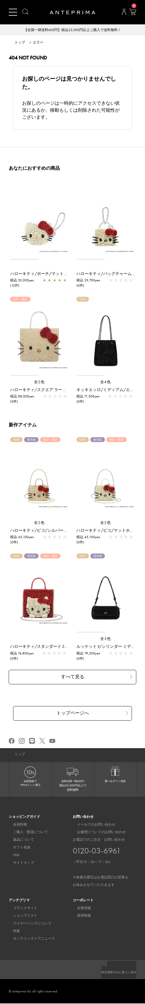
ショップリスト (21, 916)
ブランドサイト (21, 908)
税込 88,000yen (22, 396)
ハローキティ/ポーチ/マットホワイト (45, 273)
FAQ (12, 855)
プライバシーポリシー (118, 967)
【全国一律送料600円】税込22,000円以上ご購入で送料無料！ (72, 30)
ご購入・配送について (26, 832)
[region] (39, 220)
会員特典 (16, 825)
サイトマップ (19, 863)
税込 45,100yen (22, 537)
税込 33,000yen (22, 280)
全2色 (39, 382)
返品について (19, 840)
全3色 (105, 638)
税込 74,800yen (22, 653)
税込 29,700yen (88, 280)
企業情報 (80, 908)
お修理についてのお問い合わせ (97, 832)
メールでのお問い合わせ (92, 825)
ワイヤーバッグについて (28, 924)
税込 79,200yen (88, 653)
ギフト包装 (17, 848)
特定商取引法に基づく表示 (115, 972)
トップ (20, 42)
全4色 (105, 382)
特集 (12, 931)
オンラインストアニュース (30, 939)
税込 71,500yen (88, 396)
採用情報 (80, 916)
